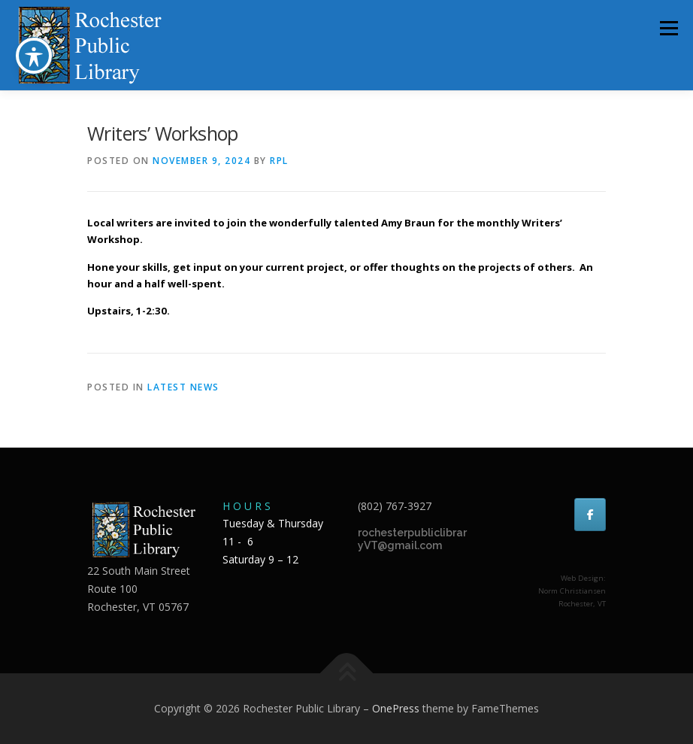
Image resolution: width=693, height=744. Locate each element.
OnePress (395, 708)
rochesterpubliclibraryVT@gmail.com (412, 539)
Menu (668, 28)
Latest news (183, 387)
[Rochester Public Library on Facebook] (590, 514)
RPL (279, 160)
